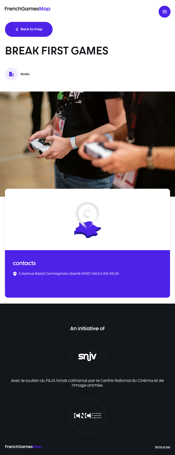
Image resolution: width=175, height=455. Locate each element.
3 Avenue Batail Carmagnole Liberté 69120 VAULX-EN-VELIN (69, 274)
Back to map (28, 29)
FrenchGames (27, 8)
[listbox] (87, 144)
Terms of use (162, 447)
